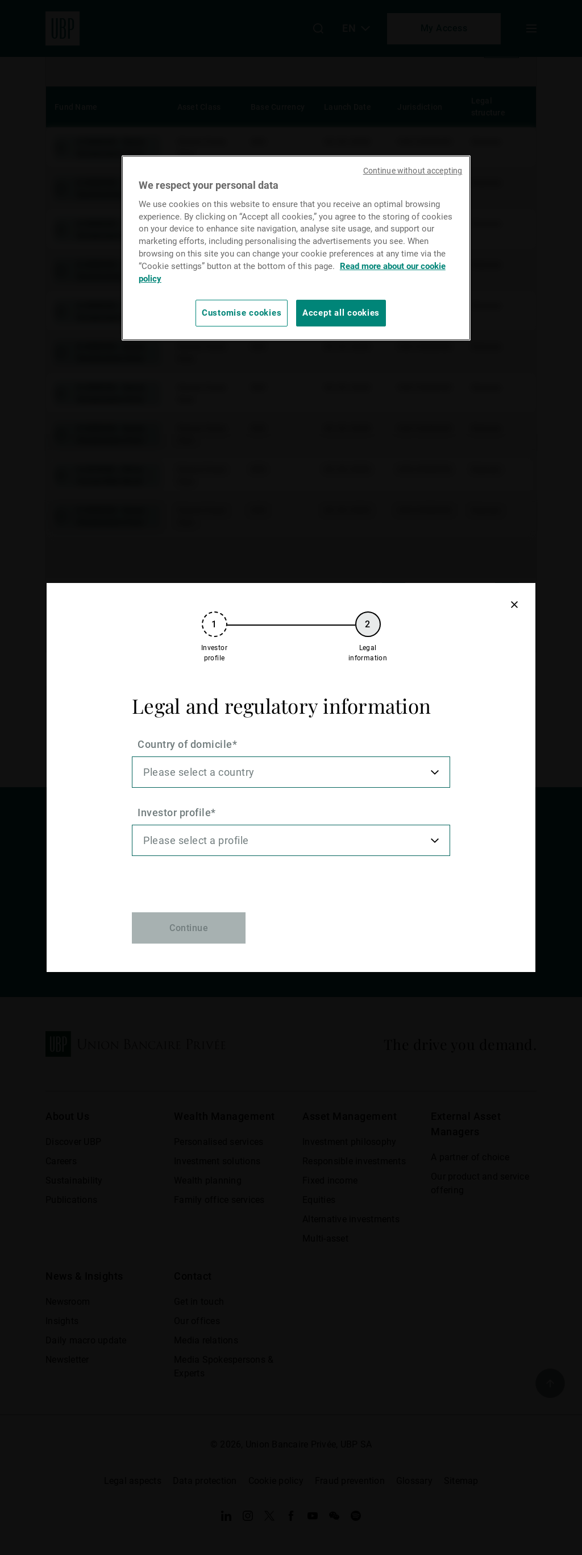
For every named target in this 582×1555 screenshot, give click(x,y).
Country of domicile (185, 744)
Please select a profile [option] (196, 840)
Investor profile (174, 812)
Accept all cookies (341, 313)
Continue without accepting (413, 170)
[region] (296, 247)
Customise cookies (241, 313)
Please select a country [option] (199, 772)
